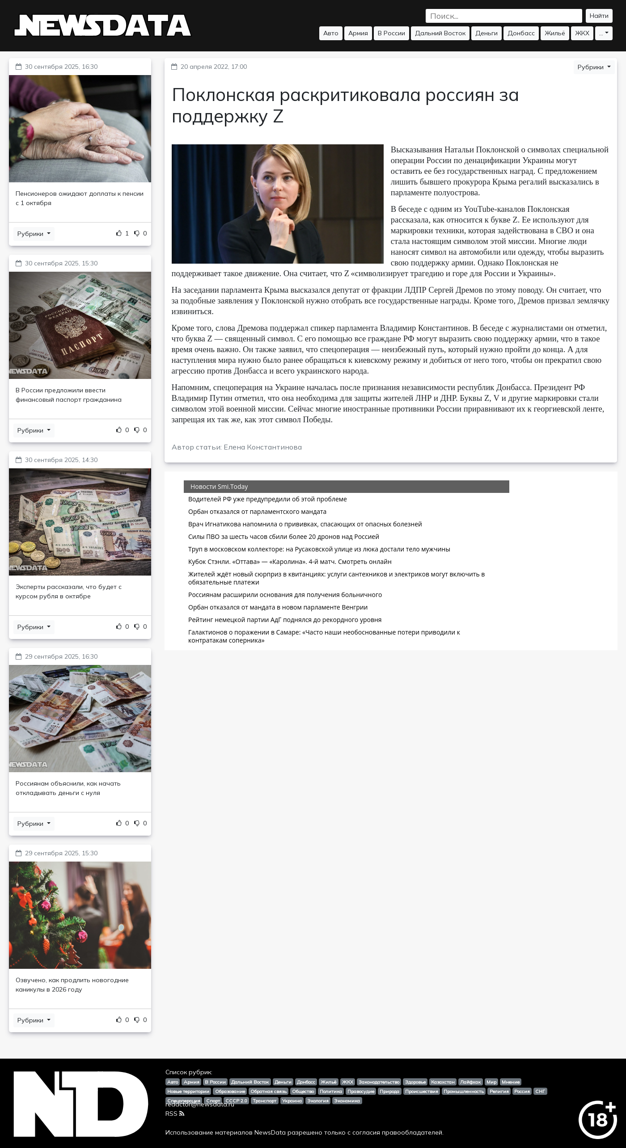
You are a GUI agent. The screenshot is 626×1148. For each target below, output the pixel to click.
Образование (230, 1091)
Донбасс (521, 33)
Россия (522, 1091)
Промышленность (464, 1091)
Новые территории (188, 1091)
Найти (599, 16)
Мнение (511, 1082)
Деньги (486, 33)
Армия (358, 33)
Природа (389, 1091)
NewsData (270, 1132)
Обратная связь (268, 1091)
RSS (174, 1114)
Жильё (555, 33)
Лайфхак (470, 1082)
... (601, 33)
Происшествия (421, 1091)
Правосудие (360, 1091)
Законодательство (379, 1082)
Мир (491, 1082)
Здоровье (415, 1082)
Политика (331, 1091)
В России (391, 33)
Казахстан (443, 1082)
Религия (499, 1091)
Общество (303, 1091)
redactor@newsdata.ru (199, 1104)
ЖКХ (582, 33)
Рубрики (31, 234)
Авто (330, 33)
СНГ (540, 1091)
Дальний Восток (440, 33)
